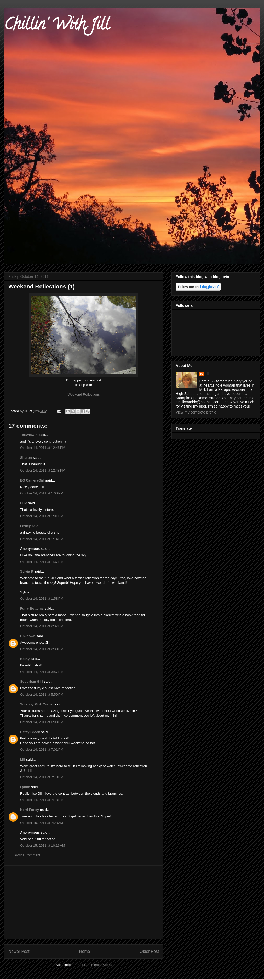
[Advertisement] (83, 902)
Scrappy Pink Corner (37, 704)
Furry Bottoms (32, 608)
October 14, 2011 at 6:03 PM (41, 722)
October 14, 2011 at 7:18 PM (41, 800)
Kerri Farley (29, 810)
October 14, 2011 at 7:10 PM (41, 777)
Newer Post (19, 951)
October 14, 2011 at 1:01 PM (41, 516)
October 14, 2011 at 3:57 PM (41, 672)
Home (84, 951)
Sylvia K (26, 571)
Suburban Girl (31, 681)
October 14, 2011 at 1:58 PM (41, 599)
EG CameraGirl (32, 480)
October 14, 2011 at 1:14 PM (41, 539)
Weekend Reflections (84, 395)
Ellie (23, 503)
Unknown (28, 636)
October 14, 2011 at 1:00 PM (41, 493)
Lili (22, 759)
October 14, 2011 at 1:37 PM (41, 562)
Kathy (25, 659)
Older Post (149, 951)
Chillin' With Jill (56, 26)
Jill (207, 374)
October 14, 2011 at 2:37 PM (41, 626)
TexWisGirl (29, 435)
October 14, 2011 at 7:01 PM (41, 749)
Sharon (26, 458)
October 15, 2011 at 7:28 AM (41, 823)
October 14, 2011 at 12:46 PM (42, 448)
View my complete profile (196, 412)
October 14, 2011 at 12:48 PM (42, 470)
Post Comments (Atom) (94, 965)
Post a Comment (27, 855)
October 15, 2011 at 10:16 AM (42, 845)
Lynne (25, 787)
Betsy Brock (30, 732)
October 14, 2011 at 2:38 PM (41, 649)
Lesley (25, 526)
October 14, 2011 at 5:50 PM (41, 695)
